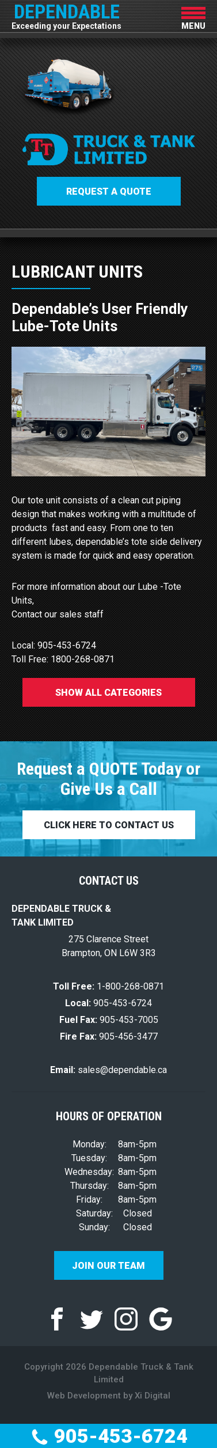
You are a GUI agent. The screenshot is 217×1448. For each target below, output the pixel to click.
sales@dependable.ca (108, 1069)
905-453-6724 (109, 1435)
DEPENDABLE (66, 14)
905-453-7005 (108, 1019)
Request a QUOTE (108, 191)
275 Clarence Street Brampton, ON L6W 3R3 (109, 946)
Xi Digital (152, 1395)
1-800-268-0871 (108, 986)
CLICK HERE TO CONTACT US (109, 825)
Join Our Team (108, 1265)
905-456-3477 (109, 1036)
